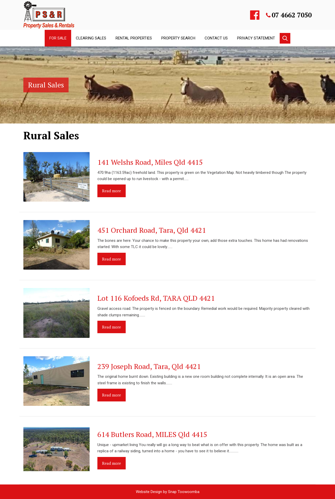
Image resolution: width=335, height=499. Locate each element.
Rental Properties (134, 38)
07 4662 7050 (292, 15)
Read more (111, 190)
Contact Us (216, 38)
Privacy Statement (256, 38)
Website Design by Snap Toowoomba (167, 491)
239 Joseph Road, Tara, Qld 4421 (149, 366)
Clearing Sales (91, 38)
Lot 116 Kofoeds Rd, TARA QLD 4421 (156, 298)
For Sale (57, 38)
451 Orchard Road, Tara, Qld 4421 (151, 230)
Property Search (178, 38)
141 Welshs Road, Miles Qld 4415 (150, 162)
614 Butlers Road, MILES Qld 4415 (152, 434)
